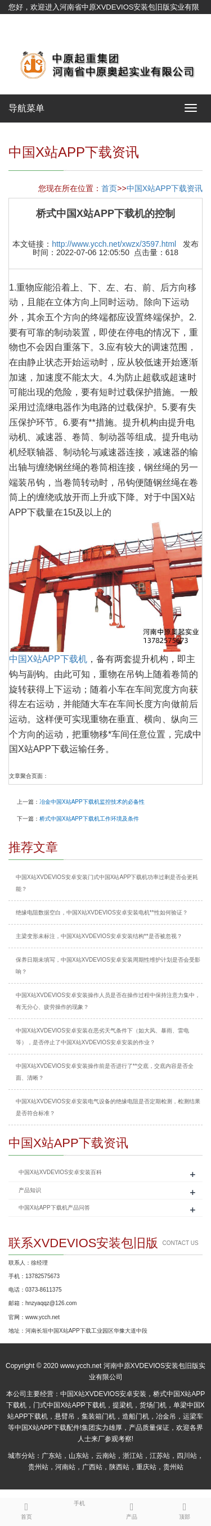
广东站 (52, 1456)
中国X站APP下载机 (48, 659)
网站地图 (23, 35)
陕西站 (119, 1467)
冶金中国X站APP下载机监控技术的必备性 (92, 802)
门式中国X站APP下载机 (69, 1405)
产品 (132, 1509)
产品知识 (30, 1190)
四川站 (187, 1456)
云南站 (106, 1456)
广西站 (92, 1467)
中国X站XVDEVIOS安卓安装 (103, 1394)
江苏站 (160, 1456)
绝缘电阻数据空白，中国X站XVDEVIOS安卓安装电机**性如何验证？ (102, 912)
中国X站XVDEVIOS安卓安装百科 (60, 1172)
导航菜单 (26, 108)
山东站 (79, 1456)
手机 (79, 1502)
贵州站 (38, 1467)
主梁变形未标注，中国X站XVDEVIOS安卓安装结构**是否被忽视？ (99, 936)
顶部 (184, 1509)
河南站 (65, 1467)
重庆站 (146, 1467)
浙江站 (133, 1456)
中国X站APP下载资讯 (165, 188)
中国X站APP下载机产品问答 (54, 1208)
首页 (109, 188)
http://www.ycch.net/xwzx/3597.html (114, 243)
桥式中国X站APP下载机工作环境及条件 (89, 819)
